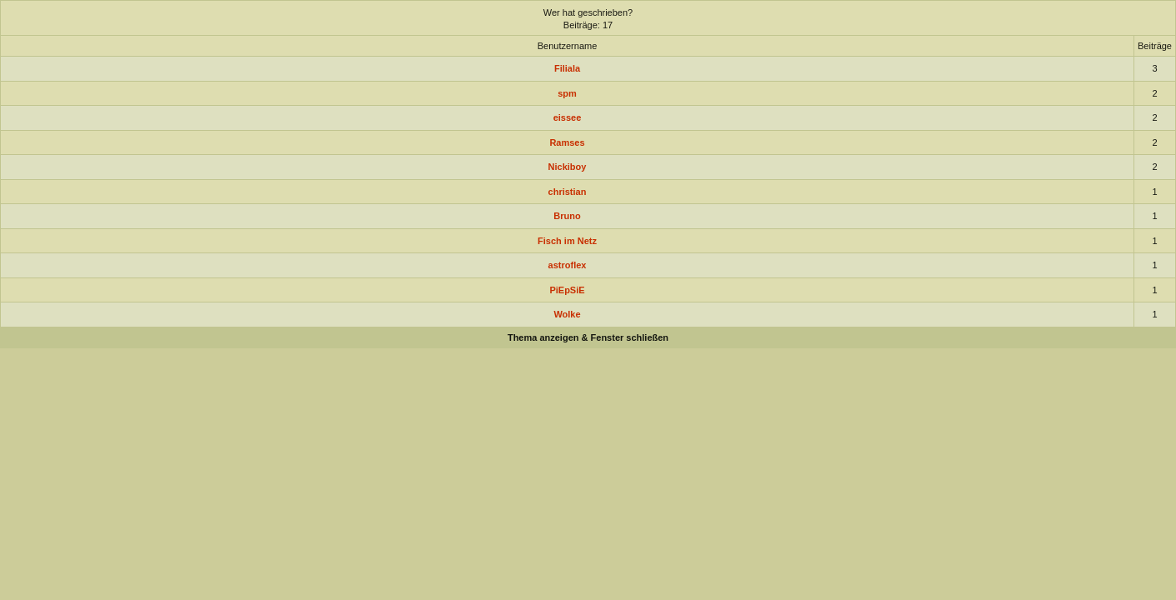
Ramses (566, 143)
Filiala (567, 68)
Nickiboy (567, 167)
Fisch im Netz (567, 241)
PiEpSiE (566, 290)
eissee (567, 117)
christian (567, 192)
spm (567, 93)
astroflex (567, 265)
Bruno (566, 216)
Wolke (566, 314)
